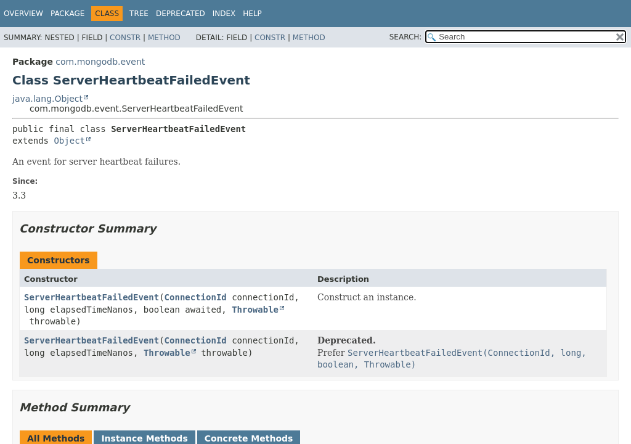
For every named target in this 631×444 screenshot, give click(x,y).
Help (252, 13)
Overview (23, 13)
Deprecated (180, 13)
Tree (139, 13)
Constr (125, 37)
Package (67, 13)
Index (224, 13)
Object (69, 141)
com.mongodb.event (100, 62)
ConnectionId (196, 297)
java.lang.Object (47, 99)
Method (164, 37)
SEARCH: (405, 37)
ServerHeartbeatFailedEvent (91, 297)
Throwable (255, 309)
